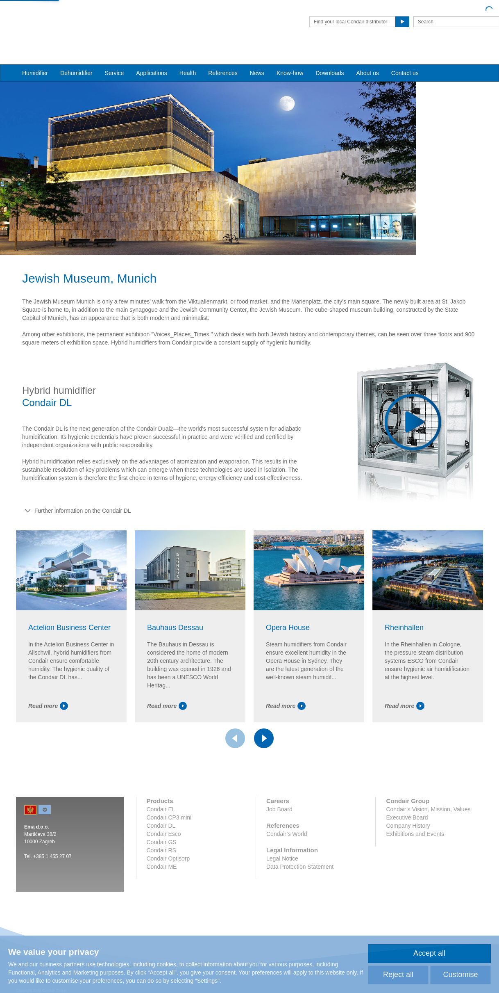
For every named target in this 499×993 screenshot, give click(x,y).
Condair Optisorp (168, 877)
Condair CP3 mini (169, 836)
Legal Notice (282, 877)
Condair (63, 18)
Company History (408, 845)
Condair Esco (164, 853)
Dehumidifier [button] (76, 58)
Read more (48, 725)
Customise (460, 974)
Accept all (429, 953)
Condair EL (161, 828)
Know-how (290, 58)
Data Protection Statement (299, 886)
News (257, 58)
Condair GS (162, 861)
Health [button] (187, 58)
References (223, 58)
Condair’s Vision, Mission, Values (428, 828)
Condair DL (161, 845)
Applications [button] (151, 58)
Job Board (279, 828)
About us (367, 58)
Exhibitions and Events (415, 853)
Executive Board (407, 836)
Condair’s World (286, 853)
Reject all (398, 974)
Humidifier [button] (35, 58)
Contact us (405, 58)
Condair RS (161, 869)
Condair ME (162, 886)
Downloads (329, 58)
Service (114, 58)
